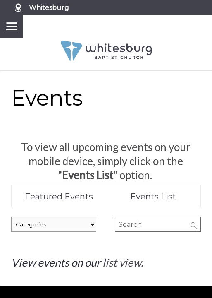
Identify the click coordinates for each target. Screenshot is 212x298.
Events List (153, 197)
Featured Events (59, 197)
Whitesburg (49, 8)
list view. (122, 262)
